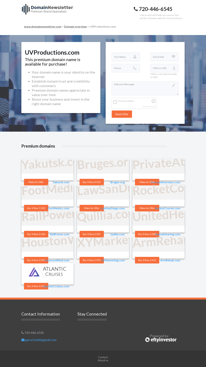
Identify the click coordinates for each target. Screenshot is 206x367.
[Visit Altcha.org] (153, 102)
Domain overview (75, 26)
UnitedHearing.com (167, 234)
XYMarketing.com (113, 260)
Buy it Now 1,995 (92, 260)
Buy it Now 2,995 (36, 286)
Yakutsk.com (61, 182)
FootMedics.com (58, 208)
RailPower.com (59, 234)
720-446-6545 (32, 333)
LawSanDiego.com (113, 208)
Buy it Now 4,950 (92, 182)
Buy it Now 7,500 (36, 208)
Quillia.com (117, 234)
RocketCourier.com (167, 208)
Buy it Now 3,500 (36, 234)
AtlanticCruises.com (56, 286)
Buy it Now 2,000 (147, 234)
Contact (103, 357)
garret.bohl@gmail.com (38, 340)
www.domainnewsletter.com (42, 26)
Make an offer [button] (36, 182)
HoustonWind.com (57, 260)
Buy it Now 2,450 (147, 260)
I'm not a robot (126, 100)
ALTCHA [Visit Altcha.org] (152, 107)
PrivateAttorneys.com (165, 182)
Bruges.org (117, 182)
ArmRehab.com (170, 260)
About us (103, 360)
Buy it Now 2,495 (92, 234)
